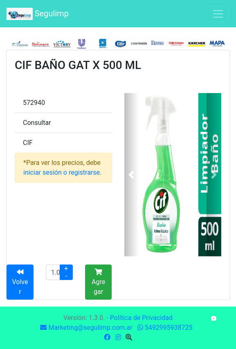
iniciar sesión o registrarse (61, 172)
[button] (131, 174)
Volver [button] (20, 282)
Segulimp (38, 14)
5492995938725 (165, 327)
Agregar (98, 282)
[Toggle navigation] (218, 14)
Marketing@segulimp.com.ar (86, 327)
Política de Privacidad (141, 318)
